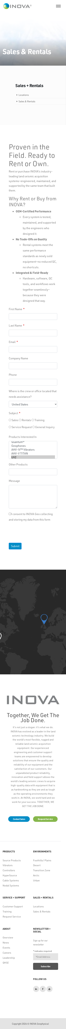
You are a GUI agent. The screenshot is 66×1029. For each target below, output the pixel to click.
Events (6, 947)
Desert (37, 865)
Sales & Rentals (41, 911)
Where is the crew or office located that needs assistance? (33, 393)
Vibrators (8, 865)
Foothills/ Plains (42, 860)
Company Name (18, 358)
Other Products (18, 464)
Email (12, 342)
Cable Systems (11, 880)
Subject (13, 413)
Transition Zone (41, 870)
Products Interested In (23, 437)
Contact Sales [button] (19, 819)
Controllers (9, 870)
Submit (15, 546)
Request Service (12, 916)
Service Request (20, 427)
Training (38, 420)
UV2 (33, 457)
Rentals (25, 420)
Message (14, 481)
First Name (15, 309)
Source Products (12, 860)
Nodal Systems (11, 885)
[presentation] (35, 531)
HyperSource (10, 875)
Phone (13, 374)
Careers (7, 952)
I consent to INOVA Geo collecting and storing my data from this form (31, 516)
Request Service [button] (45, 819)
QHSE (6, 962)
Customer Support (13, 906)
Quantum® (33, 442)
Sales (13, 420)
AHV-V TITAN (33, 453)
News (6, 942)
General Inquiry (43, 427)
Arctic (36, 875)
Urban (36, 880)
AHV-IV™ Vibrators (33, 449)
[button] (44, 619)
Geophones (33, 446)
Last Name (15, 325)
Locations (38, 906)
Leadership (9, 957)
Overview (8, 937)
